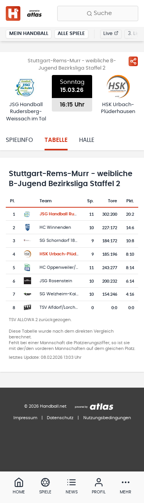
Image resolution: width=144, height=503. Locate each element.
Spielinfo (19, 140)
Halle (86, 140)
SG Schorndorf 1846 (60, 240)
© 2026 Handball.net (45, 406)
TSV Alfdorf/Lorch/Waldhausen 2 (73, 307)
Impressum (25, 418)
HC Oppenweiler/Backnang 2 (70, 267)
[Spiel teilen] (133, 61)
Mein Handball (28, 33)
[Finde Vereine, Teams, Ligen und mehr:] (97, 13)
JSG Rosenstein (56, 281)
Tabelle (56, 140)
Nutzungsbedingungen (107, 418)
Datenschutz (60, 418)
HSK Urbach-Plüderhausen (68, 254)
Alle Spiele (71, 33)
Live (110, 34)
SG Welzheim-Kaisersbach (68, 294)
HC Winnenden (55, 227)
